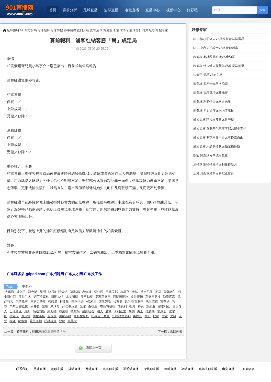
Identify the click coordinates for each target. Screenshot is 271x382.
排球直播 (74, 369)
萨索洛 (22, 321)
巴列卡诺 (77, 301)
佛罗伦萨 (22, 301)
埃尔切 (161, 311)
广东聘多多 (247, 369)
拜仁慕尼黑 (69, 306)
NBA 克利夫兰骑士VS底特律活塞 (215, 48)
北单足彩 (149, 30)
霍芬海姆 (36, 321)
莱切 (132, 311)
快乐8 (52, 292)
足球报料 (13, 30)
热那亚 (150, 306)
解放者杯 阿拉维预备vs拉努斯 (213, 119)
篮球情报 (122, 30)
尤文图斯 (72, 296)
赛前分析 (70, 10)
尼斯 (27, 311)
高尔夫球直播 (208, 369)
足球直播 (90, 10)
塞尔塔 (25, 316)
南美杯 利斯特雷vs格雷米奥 (211, 102)
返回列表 (176, 331)
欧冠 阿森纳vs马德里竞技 (210, 155)
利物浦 (87, 292)
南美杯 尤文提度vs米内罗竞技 (213, 110)
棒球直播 (170, 369)
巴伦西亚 (15, 311)
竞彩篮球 (109, 30)
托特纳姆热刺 (121, 316)
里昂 (45, 306)
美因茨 (137, 316)
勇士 (140, 311)
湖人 (100, 311)
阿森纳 (62, 292)
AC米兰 (91, 301)
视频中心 (173, 10)
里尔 (83, 306)
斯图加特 (57, 296)
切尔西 (98, 292)
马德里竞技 (153, 296)
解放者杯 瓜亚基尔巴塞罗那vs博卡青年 (219, 128)
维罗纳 (150, 311)
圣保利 (52, 316)
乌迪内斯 (39, 311)
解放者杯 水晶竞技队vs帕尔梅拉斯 (216, 146)
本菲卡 (72, 321)
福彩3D (75, 292)
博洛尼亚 (146, 292)
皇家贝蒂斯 (38, 301)
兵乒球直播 (110, 369)
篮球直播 (111, 10)
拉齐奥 (117, 301)
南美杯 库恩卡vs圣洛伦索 (210, 84)
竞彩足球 (96, 30)
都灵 (132, 306)
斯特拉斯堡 (81, 316)
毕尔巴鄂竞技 (18, 306)
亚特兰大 (25, 296)
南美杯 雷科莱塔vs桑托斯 (210, 93)
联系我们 (22, 369)
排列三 (21, 292)
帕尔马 (75, 311)
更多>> (27, 286)
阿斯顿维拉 (120, 296)
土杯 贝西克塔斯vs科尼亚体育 (213, 173)
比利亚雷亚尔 (134, 301)
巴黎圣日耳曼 (100, 316)
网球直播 (91, 369)
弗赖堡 (52, 301)
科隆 (12, 321)
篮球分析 (135, 30)
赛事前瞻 (70, 30)
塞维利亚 (164, 306)
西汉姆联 (105, 301)
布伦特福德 (107, 306)
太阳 (147, 316)
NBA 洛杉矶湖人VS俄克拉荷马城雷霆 (218, 39)
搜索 (262, 10)
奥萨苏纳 (65, 316)
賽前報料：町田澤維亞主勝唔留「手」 (43, 331)
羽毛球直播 (131, 369)
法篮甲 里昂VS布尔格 (207, 75)
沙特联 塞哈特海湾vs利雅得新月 (214, 164)
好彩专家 (199, 29)
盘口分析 (83, 30)
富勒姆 (165, 301)
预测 (43, 292)
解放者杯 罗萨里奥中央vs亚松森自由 (217, 137)
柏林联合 (50, 321)
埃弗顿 (35, 306)
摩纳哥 (55, 306)
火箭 (173, 316)
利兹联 (64, 301)
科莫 (141, 306)
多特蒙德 (137, 296)
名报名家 (162, 30)
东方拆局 (31, 30)
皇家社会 (88, 311)
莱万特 (52, 311)
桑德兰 (92, 306)
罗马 (158, 292)
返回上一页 (93, 347)
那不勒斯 (87, 296)
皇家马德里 (102, 296)
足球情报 (57, 30)
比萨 (156, 316)
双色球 (32, 292)
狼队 (135, 292)
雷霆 (165, 316)
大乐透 (9, 292)
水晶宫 (124, 292)
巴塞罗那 (112, 292)
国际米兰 (170, 292)
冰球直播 (187, 369)
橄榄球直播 (151, 369)
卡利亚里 (120, 311)
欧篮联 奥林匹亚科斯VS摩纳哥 (213, 57)
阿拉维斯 (39, 316)
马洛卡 (14, 316)
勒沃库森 (169, 296)
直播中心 (152, 10)
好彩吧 (192, 10)
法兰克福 (152, 301)
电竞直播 (132, 10)
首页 (52, 10)
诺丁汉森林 (41, 296)
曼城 (108, 311)
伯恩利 (122, 306)
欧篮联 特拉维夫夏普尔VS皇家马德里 (218, 66)
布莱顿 (63, 311)
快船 (62, 321)
